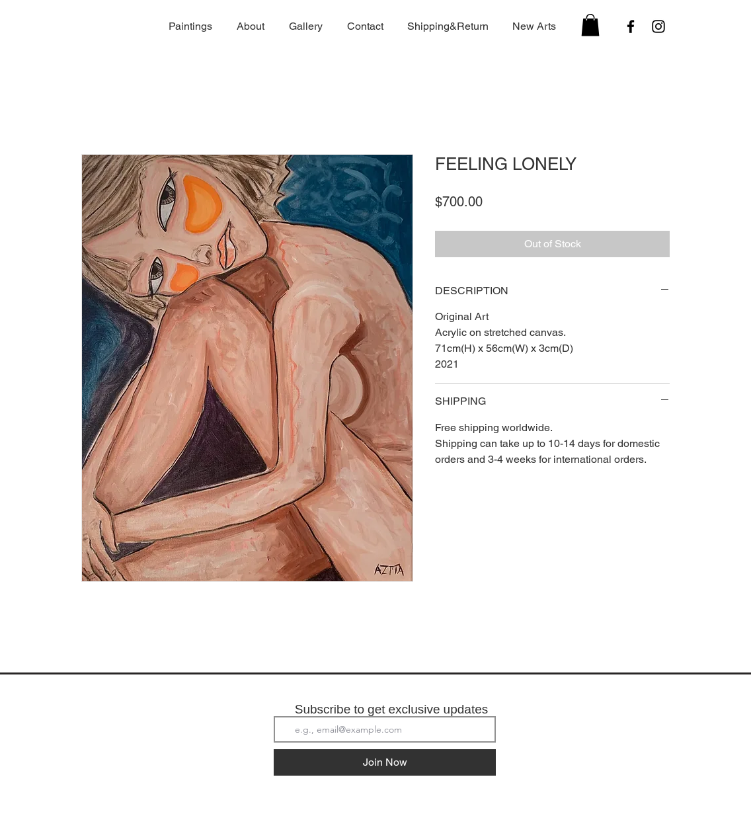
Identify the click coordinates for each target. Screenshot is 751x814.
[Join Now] (385, 762)
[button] (590, 25)
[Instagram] (658, 26)
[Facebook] (630, 26)
